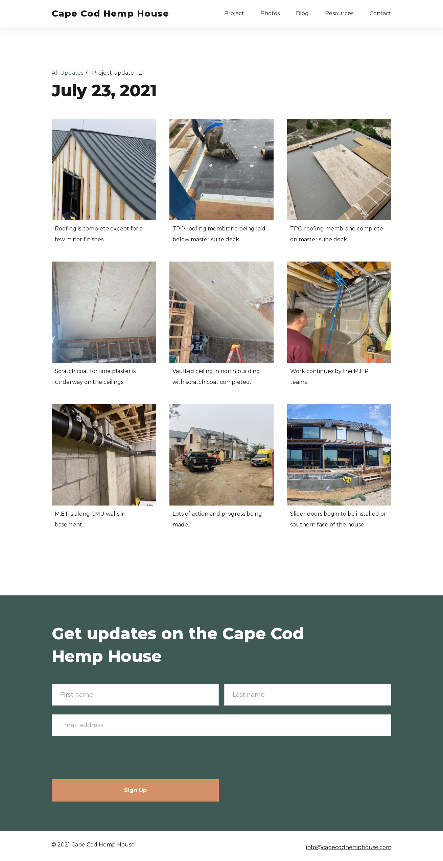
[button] (234, 13)
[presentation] (103, 758)
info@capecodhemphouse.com (348, 847)
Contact (380, 13)
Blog (302, 13)
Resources (339, 13)
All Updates (67, 73)
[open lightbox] (104, 169)
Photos (270, 13)
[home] (110, 13)
